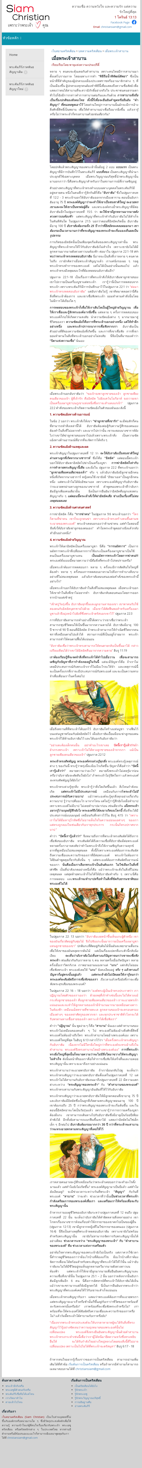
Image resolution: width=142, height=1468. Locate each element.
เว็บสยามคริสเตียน (64, 51)
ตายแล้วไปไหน (14, 1402)
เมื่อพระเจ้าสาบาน (116, 51)
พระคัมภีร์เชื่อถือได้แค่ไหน (20, 1394)
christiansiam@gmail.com (116, 27)
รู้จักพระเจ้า (81, 1390)
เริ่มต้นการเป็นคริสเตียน (83, 1364)
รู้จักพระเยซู (81, 1394)
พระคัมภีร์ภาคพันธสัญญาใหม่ (21, 86)
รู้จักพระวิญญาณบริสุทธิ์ (88, 1398)
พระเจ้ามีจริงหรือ (15, 1386)
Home (13, 55)
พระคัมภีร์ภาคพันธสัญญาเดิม (21, 69)
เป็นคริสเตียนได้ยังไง (86, 1386)
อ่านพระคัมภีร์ (82, 1406)
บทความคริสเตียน (90, 51)
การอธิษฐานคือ (83, 1402)
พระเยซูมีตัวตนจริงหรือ (18, 1390)
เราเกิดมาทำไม (14, 1398)
